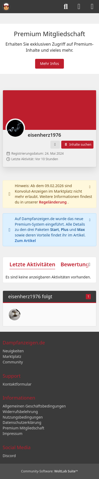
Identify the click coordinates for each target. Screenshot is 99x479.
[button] (55, 145)
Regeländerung (53, 202)
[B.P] (14, 314)
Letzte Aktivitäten (32, 264)
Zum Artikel (25, 240)
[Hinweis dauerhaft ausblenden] (90, 186)
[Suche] (65, 6)
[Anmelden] (79, 6)
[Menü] (92, 6)
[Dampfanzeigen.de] (6, 6)
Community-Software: (49, 471)
